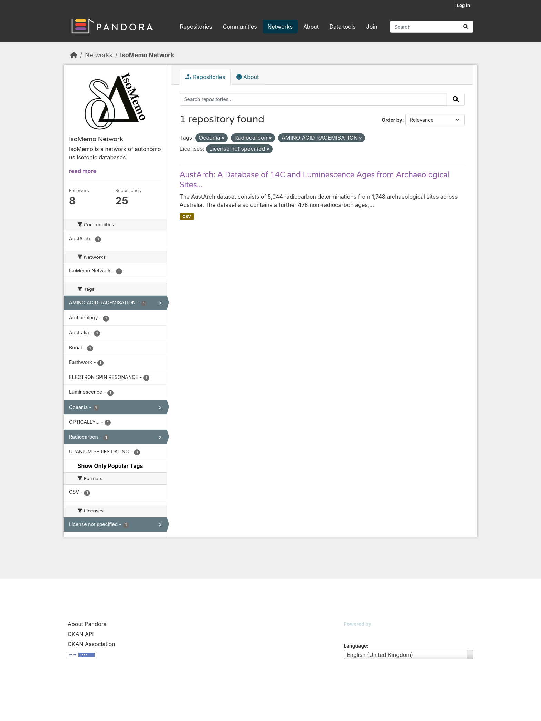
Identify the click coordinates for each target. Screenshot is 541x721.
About (311, 26)
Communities (240, 26)
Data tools (342, 26)
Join (371, 26)
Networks (280, 26)
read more (82, 171)
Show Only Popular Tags (110, 465)
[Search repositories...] (431, 27)
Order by (392, 120)
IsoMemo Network (147, 55)
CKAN (355, 632)
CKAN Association (91, 644)
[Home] (73, 55)
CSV (186, 216)
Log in (463, 5)
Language (355, 646)
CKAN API (81, 634)
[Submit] (466, 27)
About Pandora (87, 624)
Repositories (196, 26)
